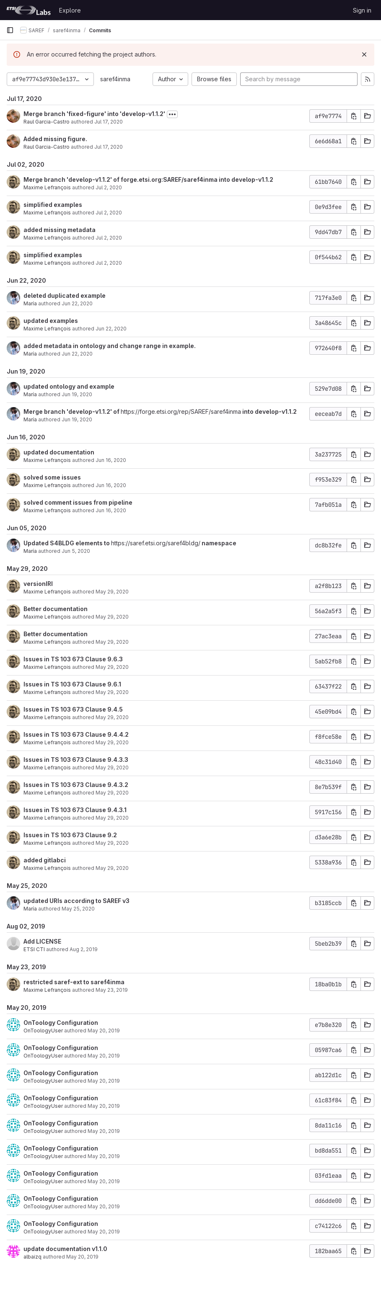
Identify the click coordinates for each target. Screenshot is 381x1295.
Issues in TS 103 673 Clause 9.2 (70, 834)
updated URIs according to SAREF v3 (76, 900)
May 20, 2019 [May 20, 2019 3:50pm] (104, 1081)
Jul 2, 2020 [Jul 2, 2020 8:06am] (109, 238)
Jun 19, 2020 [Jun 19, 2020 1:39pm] (77, 394)
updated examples (50, 320)
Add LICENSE (42, 941)
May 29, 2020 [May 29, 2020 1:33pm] (112, 868)
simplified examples (52, 204)
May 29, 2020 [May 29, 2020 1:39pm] (112, 843)
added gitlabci (44, 860)
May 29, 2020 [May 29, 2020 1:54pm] (112, 692)
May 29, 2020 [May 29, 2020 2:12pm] (112, 617)
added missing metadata (59, 229)
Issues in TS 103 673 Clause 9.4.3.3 (75, 759)
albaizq (32, 1257)
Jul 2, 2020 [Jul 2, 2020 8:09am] (109, 187)
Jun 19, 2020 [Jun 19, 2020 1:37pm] (77, 419)
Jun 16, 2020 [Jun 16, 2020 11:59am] (111, 510)
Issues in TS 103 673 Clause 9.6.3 (73, 659)
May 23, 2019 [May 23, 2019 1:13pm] (112, 990)
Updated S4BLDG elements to (67, 543)
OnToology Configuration (60, 1022)
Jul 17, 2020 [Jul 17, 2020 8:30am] (108, 147)
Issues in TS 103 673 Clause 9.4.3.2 (75, 784)
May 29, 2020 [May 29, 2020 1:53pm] (112, 717)
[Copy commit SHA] (353, 116)
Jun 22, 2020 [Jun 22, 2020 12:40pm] (77, 303)
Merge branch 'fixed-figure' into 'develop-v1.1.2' (94, 113)
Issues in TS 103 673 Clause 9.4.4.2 (76, 734)
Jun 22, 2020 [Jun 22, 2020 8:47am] (77, 354)
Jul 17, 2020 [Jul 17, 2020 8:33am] (108, 122)
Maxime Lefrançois (47, 187)
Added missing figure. (55, 138)
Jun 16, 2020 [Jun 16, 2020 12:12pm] (111, 485)
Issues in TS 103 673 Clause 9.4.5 (73, 709)
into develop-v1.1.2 (269, 411)
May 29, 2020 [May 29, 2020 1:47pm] (112, 767)
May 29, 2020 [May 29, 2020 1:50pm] (112, 742)
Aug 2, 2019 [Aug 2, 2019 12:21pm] (84, 949)
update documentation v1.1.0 (65, 1248)
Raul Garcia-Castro (46, 122)
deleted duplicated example (64, 295)
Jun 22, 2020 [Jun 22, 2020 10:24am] (111, 328)
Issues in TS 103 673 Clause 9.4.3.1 (75, 809)
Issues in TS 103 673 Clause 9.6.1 (72, 684)
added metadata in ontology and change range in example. (109, 345)
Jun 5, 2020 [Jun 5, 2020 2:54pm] (76, 551)
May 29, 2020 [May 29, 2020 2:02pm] (112, 667)
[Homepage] (28, 10)
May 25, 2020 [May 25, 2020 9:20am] (78, 908)
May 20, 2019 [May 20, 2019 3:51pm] (104, 1030)
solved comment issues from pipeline (77, 502)
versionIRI (38, 583)
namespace (218, 543)
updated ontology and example (68, 386)
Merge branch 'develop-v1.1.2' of (72, 411)
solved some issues (52, 477)
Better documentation (55, 608)
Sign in (362, 10)
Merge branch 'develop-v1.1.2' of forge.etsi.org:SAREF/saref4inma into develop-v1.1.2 (148, 179)
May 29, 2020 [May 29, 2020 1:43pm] (112, 792)
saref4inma (115, 79)
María (30, 303)
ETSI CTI (34, 949)
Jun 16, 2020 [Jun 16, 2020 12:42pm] (111, 460)
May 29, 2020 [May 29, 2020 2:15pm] (112, 591)
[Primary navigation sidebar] (10, 30)
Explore (70, 10)
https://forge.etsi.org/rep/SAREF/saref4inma (181, 411)
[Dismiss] (364, 54)
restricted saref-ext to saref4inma (73, 981)
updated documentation (58, 452)
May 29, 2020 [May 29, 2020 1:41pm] (112, 818)
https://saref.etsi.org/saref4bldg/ (155, 543)
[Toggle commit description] (172, 114)
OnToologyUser (43, 1030)
